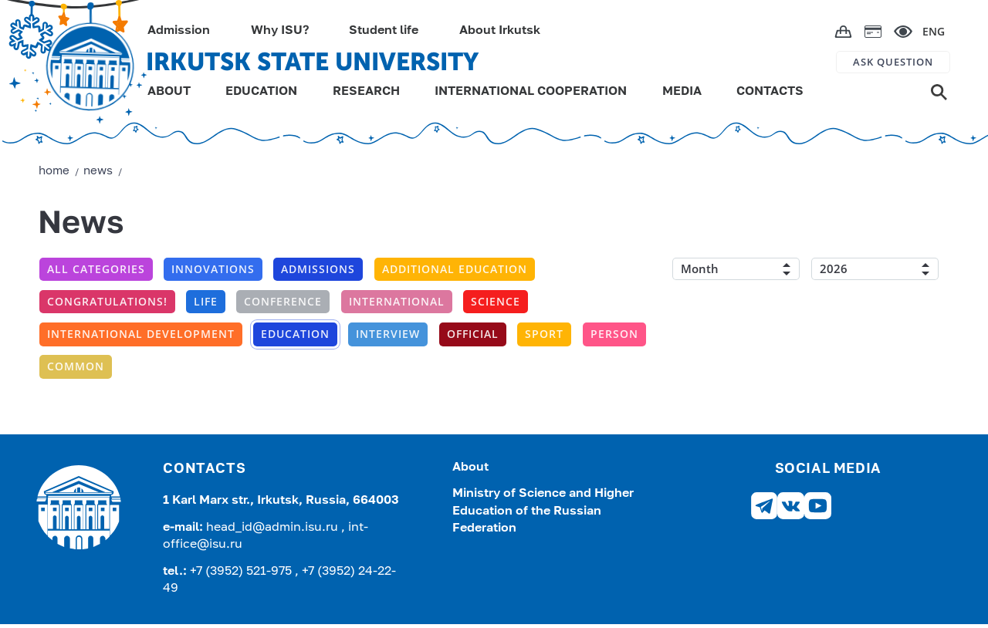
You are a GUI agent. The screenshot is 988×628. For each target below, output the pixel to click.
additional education (454, 269)
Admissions (318, 269)
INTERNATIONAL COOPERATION (531, 92)
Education (295, 333)
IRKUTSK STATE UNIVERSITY (312, 61)
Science (495, 301)
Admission (178, 31)
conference (283, 301)
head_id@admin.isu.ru (273, 528)
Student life (383, 31)
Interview (388, 333)
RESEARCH (366, 92)
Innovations (213, 269)
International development (141, 333)
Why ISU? (280, 31)
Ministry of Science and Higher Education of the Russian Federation (543, 511)
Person (614, 333)
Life (206, 301)
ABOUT (169, 92)
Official (473, 333)
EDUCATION (261, 92)
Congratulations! (107, 301)
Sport (544, 333)
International (397, 301)
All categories (96, 269)
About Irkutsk (499, 31)
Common (75, 366)
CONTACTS (770, 92)
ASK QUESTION (893, 62)
